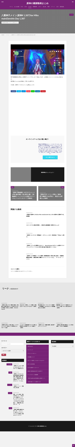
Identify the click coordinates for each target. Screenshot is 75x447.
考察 (48, 6)
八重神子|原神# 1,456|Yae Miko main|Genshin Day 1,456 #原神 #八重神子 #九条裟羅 (45, 215)
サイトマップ (31, 351)
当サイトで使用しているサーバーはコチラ (37, 363)
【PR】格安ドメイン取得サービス (35, 387)
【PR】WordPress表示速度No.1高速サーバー (37, 382)
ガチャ (39, 6)
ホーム (11, 6)
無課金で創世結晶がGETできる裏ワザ (36, 374)
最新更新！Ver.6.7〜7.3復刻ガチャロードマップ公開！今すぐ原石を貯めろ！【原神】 (64, 306)
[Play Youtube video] (37, 59)
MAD (22, 6)
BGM (26, 6)
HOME (2, 34)
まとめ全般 (16, 6)
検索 (3, 356)
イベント (53, 6)
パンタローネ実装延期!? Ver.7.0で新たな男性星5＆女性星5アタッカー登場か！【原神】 (28, 327)
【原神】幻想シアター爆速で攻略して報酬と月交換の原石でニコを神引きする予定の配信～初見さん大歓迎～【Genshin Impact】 (9, 307)
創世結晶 (62, 6)
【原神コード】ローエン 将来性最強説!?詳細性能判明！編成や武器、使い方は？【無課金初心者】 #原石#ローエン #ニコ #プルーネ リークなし (18, 383)
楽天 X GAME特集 (32, 366)
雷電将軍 (35, 6)
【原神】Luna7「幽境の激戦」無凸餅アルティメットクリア (46, 326)
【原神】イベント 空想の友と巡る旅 (18, 395)
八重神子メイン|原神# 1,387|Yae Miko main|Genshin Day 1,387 (23, 34)
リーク (29, 6)
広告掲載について (32, 359)
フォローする (48, 174)
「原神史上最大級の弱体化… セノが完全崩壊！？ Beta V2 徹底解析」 (64, 327)
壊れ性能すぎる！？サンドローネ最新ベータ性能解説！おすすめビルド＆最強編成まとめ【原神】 (46, 306)
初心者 (44, 6)
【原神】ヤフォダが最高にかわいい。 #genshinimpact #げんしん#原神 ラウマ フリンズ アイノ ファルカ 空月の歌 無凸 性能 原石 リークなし (45, 247)
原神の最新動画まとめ (37, 3)
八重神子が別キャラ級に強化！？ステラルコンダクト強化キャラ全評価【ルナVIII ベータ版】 (9, 327)
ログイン (24, 271)
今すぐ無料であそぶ (50, 157)
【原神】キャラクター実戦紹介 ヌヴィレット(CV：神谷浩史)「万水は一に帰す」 (44, 236)
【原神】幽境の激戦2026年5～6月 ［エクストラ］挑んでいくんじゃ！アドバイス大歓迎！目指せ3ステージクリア (18, 427)
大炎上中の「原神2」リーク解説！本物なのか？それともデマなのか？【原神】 (28, 306)
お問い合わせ (31, 348)
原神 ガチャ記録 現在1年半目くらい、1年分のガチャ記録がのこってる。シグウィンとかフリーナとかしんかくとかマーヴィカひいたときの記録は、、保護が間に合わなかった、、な (18, 410)
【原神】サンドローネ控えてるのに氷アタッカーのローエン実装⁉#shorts (18, 370)
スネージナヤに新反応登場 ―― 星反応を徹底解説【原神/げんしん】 (45, 226)
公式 (57, 6)
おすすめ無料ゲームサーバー (34, 370)
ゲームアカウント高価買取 (34, 378)
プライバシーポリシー (33, 355)
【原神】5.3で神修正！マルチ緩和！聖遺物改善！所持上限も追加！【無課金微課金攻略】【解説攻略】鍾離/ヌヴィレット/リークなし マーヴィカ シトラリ (45, 258)
